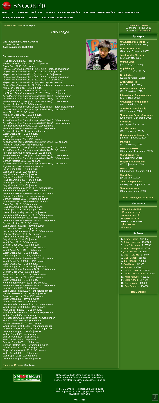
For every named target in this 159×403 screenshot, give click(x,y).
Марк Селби (129, 257)
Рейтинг (37, 12)
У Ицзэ (128, 267)
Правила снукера (131, 209)
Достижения (129, 224)
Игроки (50, 12)
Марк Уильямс (131, 254)
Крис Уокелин (132, 276)
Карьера (126, 227)
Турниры (22, 12)
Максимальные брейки (100, 12)
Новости (8, 12)
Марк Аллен (131, 280)
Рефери (33, 17)
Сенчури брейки (69, 12)
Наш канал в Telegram (57, 17)
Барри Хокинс (132, 270)
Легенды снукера (13, 17)
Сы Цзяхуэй (131, 283)
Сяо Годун (128, 264)
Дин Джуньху (132, 286)
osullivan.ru (84, 394)
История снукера (131, 212)
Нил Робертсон (131, 245)
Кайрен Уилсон (131, 242)
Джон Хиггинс (130, 251)
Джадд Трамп (130, 239)
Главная (7, 25)
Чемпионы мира (129, 12)
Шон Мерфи (130, 261)
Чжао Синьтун (131, 248)
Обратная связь (131, 218)
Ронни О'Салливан (135, 273)
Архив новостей (130, 215)
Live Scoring (144, 30)
